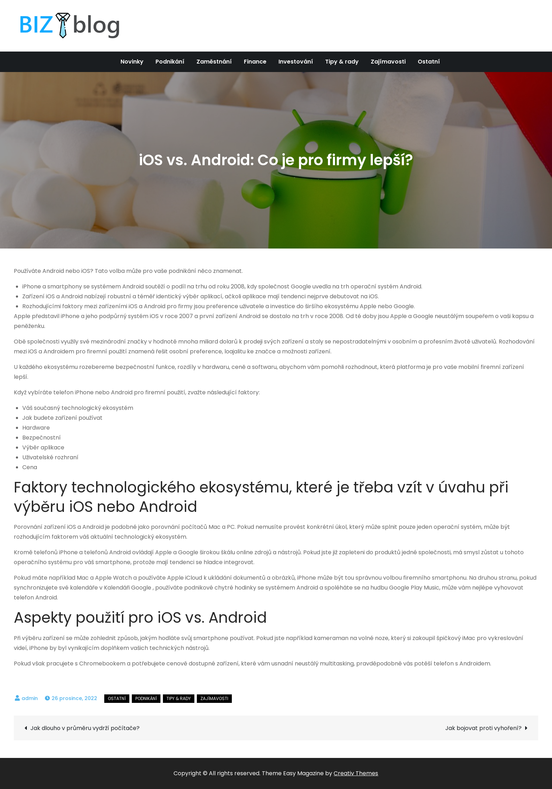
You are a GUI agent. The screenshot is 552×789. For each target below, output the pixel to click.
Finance (255, 62)
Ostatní (429, 62)
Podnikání (169, 62)
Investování (295, 62)
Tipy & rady (342, 62)
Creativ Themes (356, 773)
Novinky (132, 62)
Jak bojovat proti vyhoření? (483, 728)
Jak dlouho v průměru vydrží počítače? (85, 728)
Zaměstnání (214, 62)
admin (30, 698)
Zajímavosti (388, 62)
